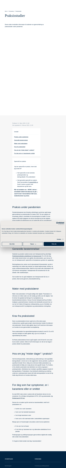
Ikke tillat (12, 244)
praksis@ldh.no (33, 182)
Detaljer (59, 239)
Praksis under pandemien (21, 137)
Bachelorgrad (8, 465)
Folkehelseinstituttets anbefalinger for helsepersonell (26, 256)
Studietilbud (9, 459)
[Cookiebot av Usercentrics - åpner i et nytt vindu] (57, 223)
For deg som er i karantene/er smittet (24, 153)
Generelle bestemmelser (21, 140)
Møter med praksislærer (20, 143)
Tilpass (33, 244)
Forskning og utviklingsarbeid (42, 465)
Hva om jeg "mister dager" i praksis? (24, 150)
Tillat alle (53, 244)
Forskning (38, 459)
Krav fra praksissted (19, 146)
